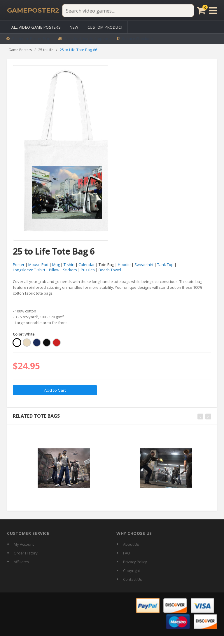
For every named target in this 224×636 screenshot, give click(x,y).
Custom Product (105, 27)
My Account (24, 544)
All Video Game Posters (36, 27)
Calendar (86, 264)
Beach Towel (110, 270)
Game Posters (20, 49)
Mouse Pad (38, 264)
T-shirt (69, 264)
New (74, 27)
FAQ (126, 553)
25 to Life (45, 49)
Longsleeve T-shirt (29, 270)
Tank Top (165, 264)
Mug (56, 264)
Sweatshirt (143, 264)
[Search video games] (127, 10)
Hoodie (124, 264)
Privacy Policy (135, 561)
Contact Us (132, 579)
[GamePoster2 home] (33, 10)
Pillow (54, 270)
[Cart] (200, 10)
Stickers (70, 270)
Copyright (131, 570)
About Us (131, 544)
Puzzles (88, 270)
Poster (18, 264)
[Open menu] (213, 10)
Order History (26, 553)
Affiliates (21, 561)
